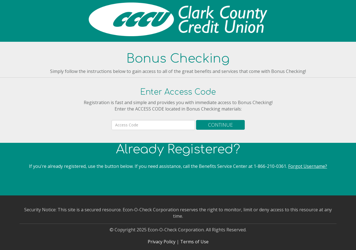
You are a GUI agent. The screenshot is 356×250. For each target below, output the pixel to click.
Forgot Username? (307, 166)
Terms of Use (194, 242)
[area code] (153, 125)
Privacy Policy (161, 242)
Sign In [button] (178, 183)
